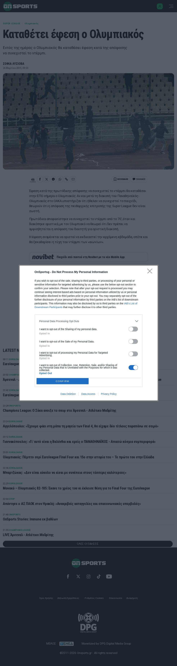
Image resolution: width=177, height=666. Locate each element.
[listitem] (88, 321)
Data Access (88, 393)
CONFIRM (62, 381)
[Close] (150, 272)
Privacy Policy (108, 393)
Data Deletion (68, 393)
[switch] (133, 329)
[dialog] (88, 333)
